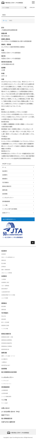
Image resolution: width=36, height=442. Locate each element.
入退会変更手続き (5, 292)
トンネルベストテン (6, 383)
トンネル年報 (4, 328)
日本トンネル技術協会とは (7, 257)
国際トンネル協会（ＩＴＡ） (8, 356)
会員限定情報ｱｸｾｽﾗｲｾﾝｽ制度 (8, 295)
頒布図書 (3, 319)
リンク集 (4, 205)
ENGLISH (32, 7)
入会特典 (3, 279)
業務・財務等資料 (5, 269)
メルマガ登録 (4, 298)
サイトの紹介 (4, 403)
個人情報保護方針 (6, 418)
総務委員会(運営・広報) (7, 337)
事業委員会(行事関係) (6, 346)
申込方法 (3, 316)
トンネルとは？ (5, 380)
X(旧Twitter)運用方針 (8, 422)
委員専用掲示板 (5, 349)
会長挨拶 (3, 254)
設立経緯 (3, 263)
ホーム (5, 20)
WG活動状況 (4, 359)
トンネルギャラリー (8, 197)
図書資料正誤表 (5, 325)
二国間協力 (4, 362)
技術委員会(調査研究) (6, 343)
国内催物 (3, 306)
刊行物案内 (5, 182)
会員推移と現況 (5, 282)
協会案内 (4, 171)
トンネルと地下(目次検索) (9, 209)
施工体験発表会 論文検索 (9, 372)
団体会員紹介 (4, 289)
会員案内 (4, 175)
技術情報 (4, 194)
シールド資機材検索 (6, 396)
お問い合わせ (5, 408)
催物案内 (4, 179)
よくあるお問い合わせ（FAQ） (11, 412)
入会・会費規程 (5, 285)
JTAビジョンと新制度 (6, 273)
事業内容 (3, 260)
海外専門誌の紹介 (5, 365)
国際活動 (4, 190)
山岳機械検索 (4, 390)
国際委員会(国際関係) (6, 340)
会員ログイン (6, 213)
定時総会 (3, 266)
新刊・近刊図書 (5, 322)
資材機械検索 (6, 201)
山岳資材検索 (4, 393)
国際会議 (3, 309)
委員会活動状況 (6, 186)
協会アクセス (5, 415)
